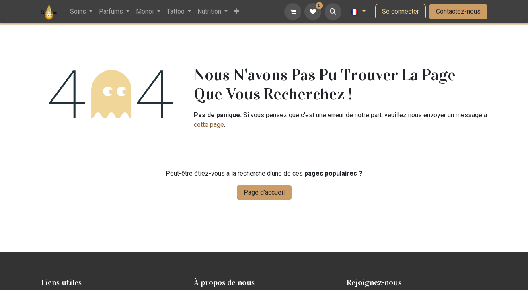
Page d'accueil (264, 192)
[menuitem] (81, 12)
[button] (333, 11)
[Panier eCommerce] (292, 11)
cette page (209, 124)
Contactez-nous (458, 11)
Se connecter (400, 11)
